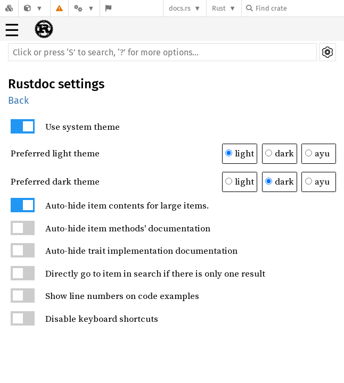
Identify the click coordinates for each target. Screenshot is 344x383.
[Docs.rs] (9, 8)
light (239, 153)
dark (279, 153)
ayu (317, 153)
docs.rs (180, 8)
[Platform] (84, 8)
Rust (219, 8)
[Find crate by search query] (299, 8)
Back (18, 100)
